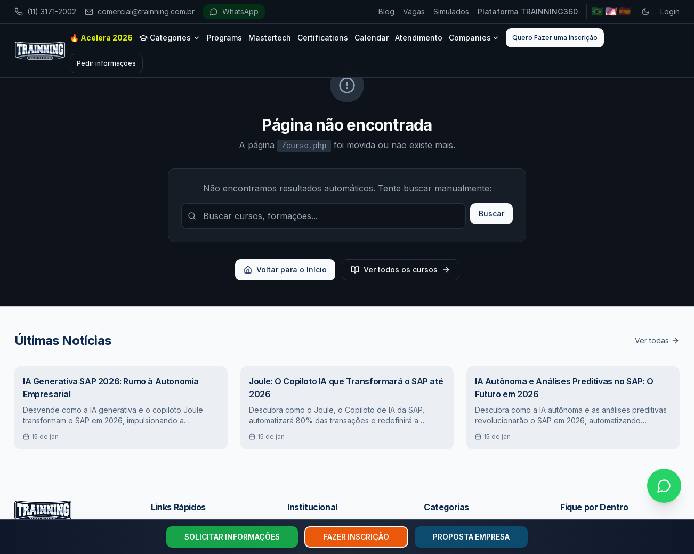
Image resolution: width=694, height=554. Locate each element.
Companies (474, 37)
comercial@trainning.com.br (140, 11)
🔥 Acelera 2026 (101, 37)
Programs (224, 37)
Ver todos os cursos (400, 269)
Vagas (414, 11)
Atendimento (418, 37)
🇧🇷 (597, 11)
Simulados (451, 11)
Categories (169, 37)
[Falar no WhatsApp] (664, 486)
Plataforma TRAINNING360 (528, 11)
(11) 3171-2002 (45, 11)
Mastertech (269, 37)
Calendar (371, 37)
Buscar (491, 213)
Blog (386, 11)
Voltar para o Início (285, 269)
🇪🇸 (625, 11)
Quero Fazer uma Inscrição (555, 38)
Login (670, 11)
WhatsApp (234, 11)
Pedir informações (106, 63)
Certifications (322, 37)
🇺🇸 (611, 11)
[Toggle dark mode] (645, 11)
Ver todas (657, 340)
